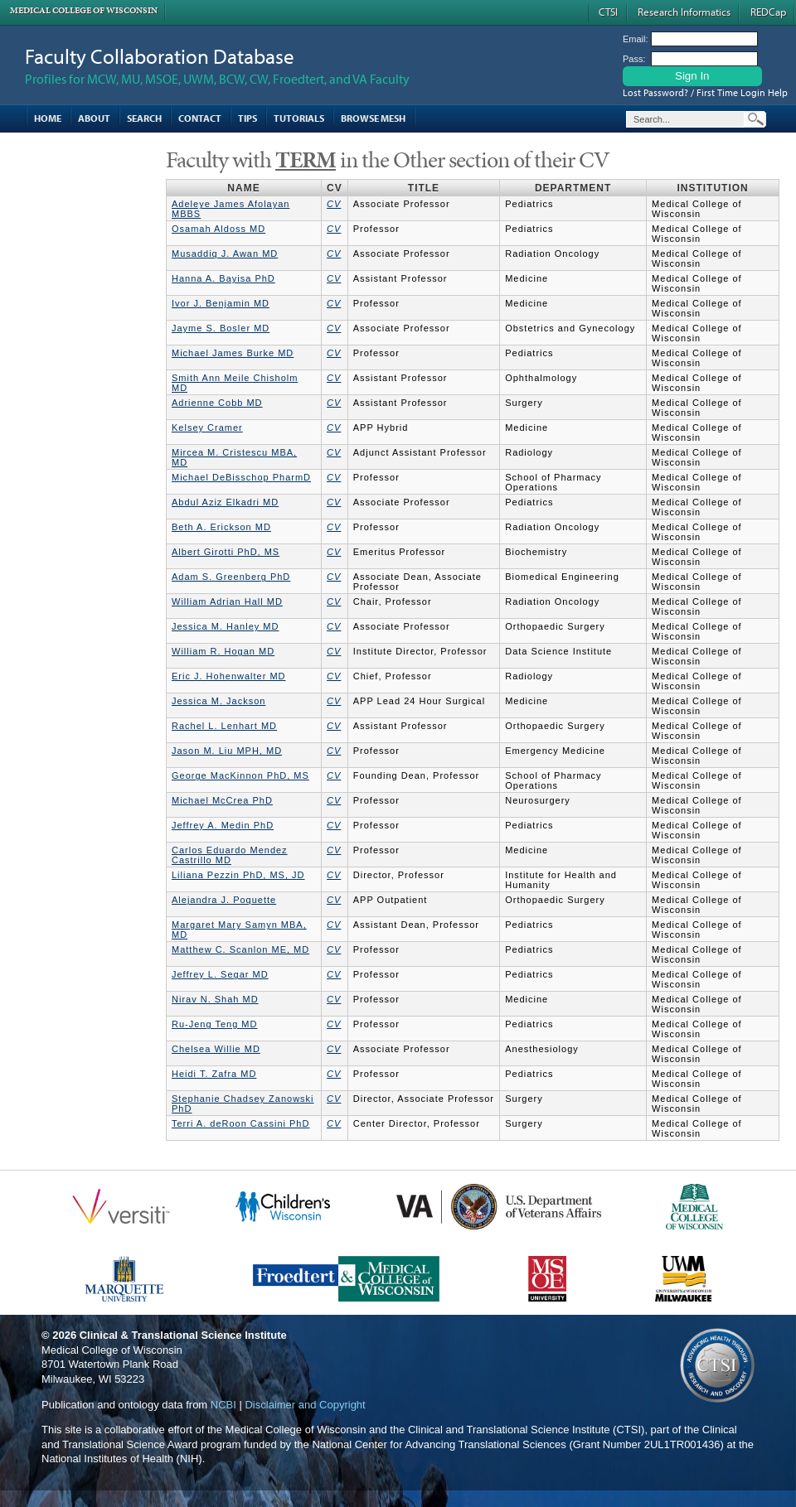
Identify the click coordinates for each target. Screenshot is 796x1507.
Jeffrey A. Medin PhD (223, 825)
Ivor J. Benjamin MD (220, 303)
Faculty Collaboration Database (159, 56)
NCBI (223, 1404)
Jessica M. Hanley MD (225, 626)
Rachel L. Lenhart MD (224, 726)
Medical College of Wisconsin (84, 10)
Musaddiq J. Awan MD (225, 253)
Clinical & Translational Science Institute (183, 1335)
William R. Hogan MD (223, 651)
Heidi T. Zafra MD (214, 1074)
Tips (247, 118)
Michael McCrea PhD (222, 800)
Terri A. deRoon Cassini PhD (240, 1123)
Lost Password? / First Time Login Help (705, 92)
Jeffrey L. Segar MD (220, 974)
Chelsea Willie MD (216, 1049)
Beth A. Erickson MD (221, 527)
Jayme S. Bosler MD (220, 328)
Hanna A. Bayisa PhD (223, 278)
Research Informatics (684, 11)
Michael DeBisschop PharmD (241, 477)
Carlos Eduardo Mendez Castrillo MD (230, 855)
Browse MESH (373, 118)
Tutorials (299, 118)
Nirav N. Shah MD (215, 999)
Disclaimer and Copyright (305, 1404)
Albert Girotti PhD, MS (225, 552)
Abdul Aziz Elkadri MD (225, 502)
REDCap (768, 11)
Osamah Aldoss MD (218, 229)
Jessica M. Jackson (218, 701)
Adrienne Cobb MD (217, 403)
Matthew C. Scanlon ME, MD (240, 949)
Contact (199, 118)
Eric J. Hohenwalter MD (229, 676)
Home (47, 118)
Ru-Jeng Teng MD (214, 1024)
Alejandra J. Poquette (224, 900)
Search (144, 118)
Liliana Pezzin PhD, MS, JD (238, 875)
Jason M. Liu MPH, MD (227, 751)
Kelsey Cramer (207, 427)
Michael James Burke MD (233, 353)
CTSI (608, 11)
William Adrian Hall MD (227, 601)
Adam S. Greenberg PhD (231, 577)
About (94, 118)
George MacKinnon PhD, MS (240, 775)
